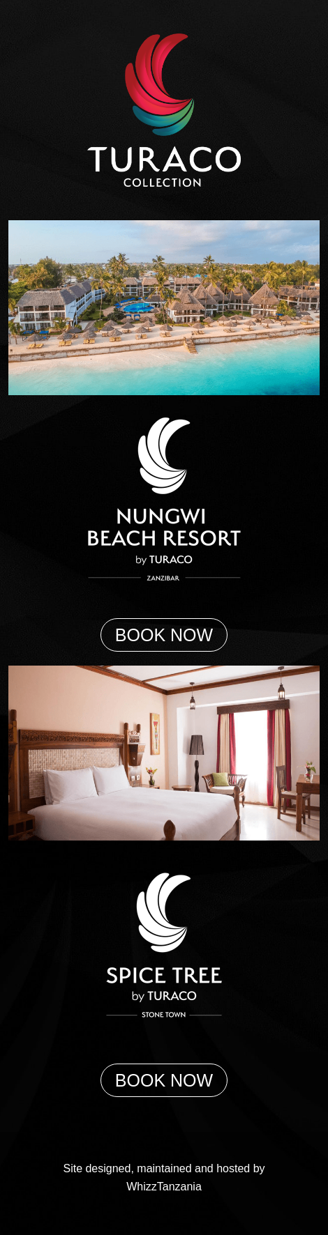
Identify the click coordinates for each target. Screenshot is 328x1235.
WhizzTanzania (164, 1186)
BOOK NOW (164, 635)
